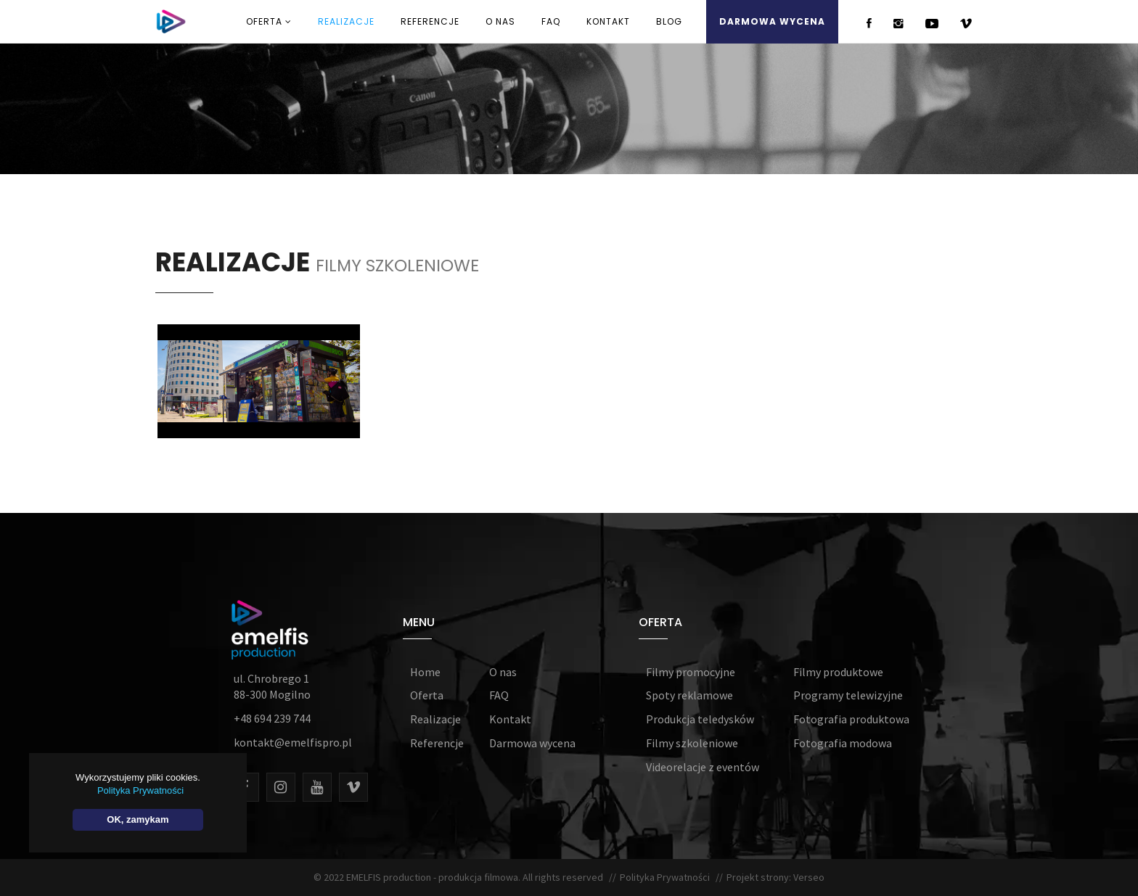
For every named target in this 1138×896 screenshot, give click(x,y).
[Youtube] (317, 787)
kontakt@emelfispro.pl (293, 742)
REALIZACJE (346, 21)
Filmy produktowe (838, 672)
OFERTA (269, 21)
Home (425, 672)
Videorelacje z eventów (702, 767)
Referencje (437, 743)
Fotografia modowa (842, 743)
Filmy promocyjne (690, 672)
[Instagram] (280, 787)
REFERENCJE (430, 21)
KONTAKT (608, 21)
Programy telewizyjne (848, 695)
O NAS (500, 21)
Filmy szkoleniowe (692, 743)
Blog (669, 21)
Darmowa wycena (532, 743)
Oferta (426, 695)
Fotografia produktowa (851, 719)
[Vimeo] (353, 787)
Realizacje (435, 719)
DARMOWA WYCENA (772, 21)
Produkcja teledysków (700, 719)
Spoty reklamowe (689, 695)
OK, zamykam (135, 819)
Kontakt (510, 719)
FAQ (550, 21)
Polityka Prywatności (666, 877)
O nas (503, 672)
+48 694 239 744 (272, 718)
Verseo (807, 877)
